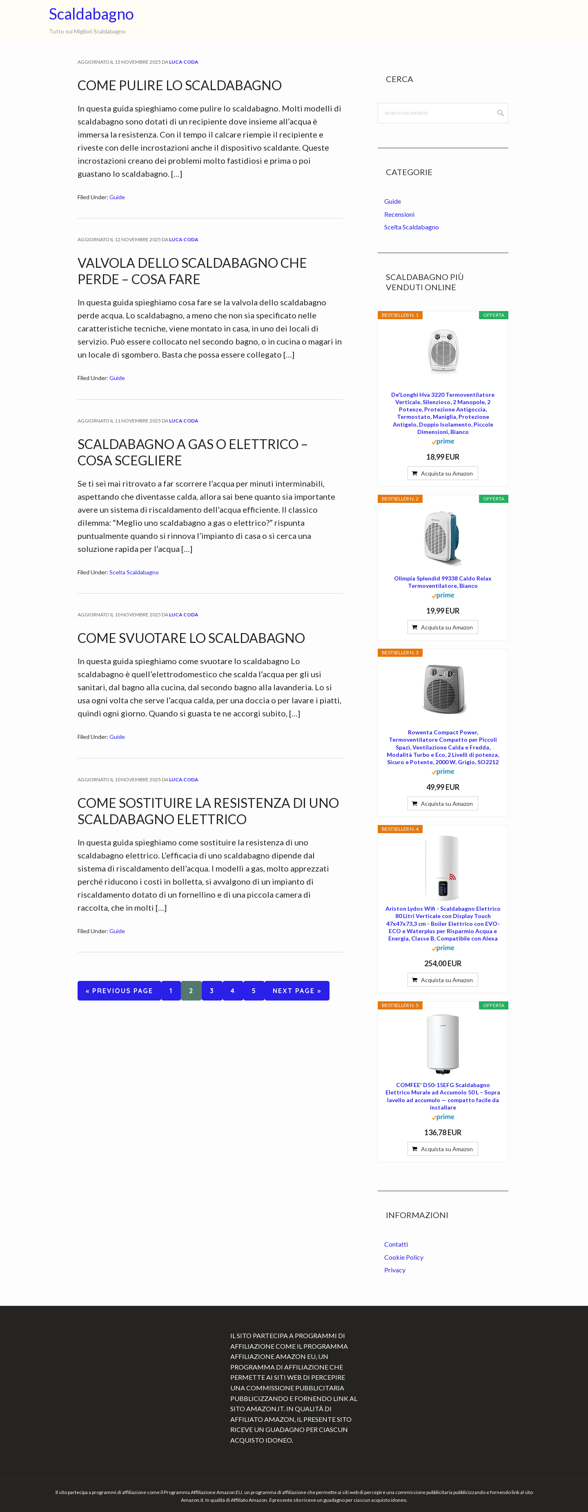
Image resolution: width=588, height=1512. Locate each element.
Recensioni (399, 214)
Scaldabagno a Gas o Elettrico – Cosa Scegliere (193, 452)
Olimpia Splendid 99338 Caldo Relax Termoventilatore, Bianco (443, 582)
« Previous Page (119, 992)
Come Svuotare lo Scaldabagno (191, 638)
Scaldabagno (91, 13)
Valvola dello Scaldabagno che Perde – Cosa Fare (192, 271)
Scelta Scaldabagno (134, 572)
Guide (117, 196)
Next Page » (296, 992)
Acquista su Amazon (447, 473)
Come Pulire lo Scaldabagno (180, 85)
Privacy (394, 1270)
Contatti (396, 1244)
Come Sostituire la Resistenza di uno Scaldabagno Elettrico (208, 811)
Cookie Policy (403, 1257)
